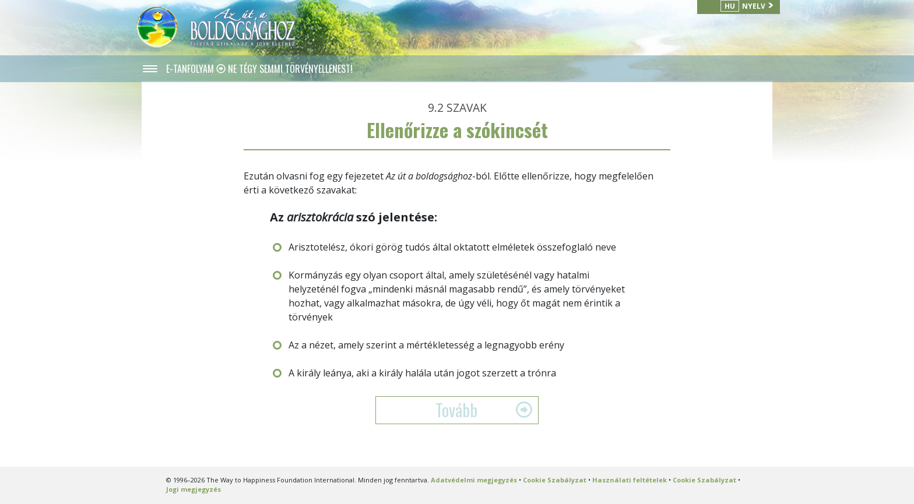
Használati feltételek (629, 479)
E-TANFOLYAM (191, 69)
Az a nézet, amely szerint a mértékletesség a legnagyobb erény (426, 345)
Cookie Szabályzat (554, 479)
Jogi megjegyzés (193, 489)
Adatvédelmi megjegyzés (474, 479)
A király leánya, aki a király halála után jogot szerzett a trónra (422, 372)
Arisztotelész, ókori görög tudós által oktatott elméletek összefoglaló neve (452, 247)
